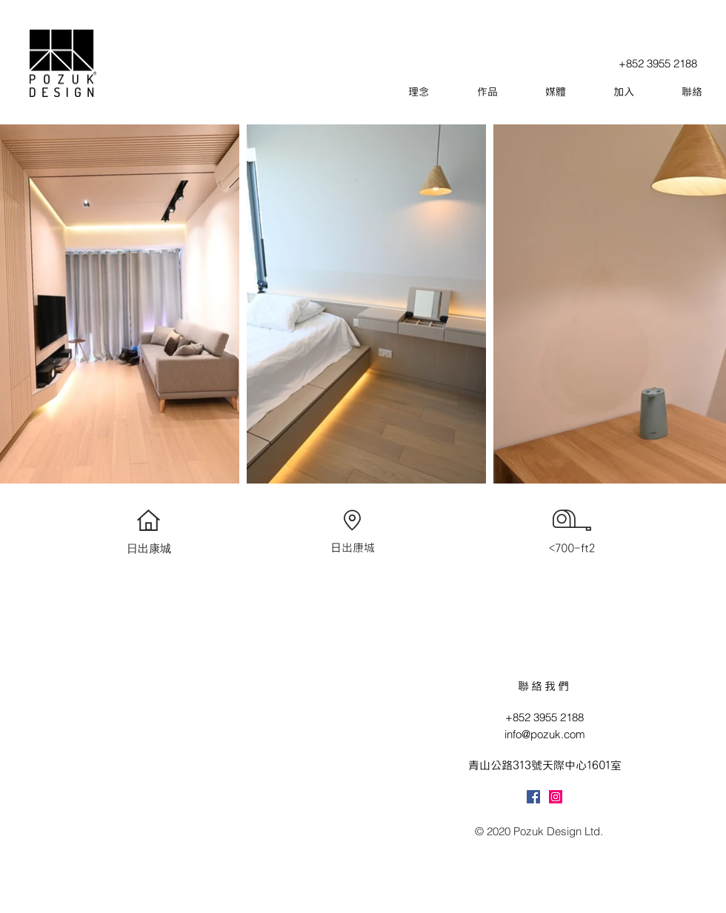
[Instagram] (555, 796)
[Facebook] (533, 796)
